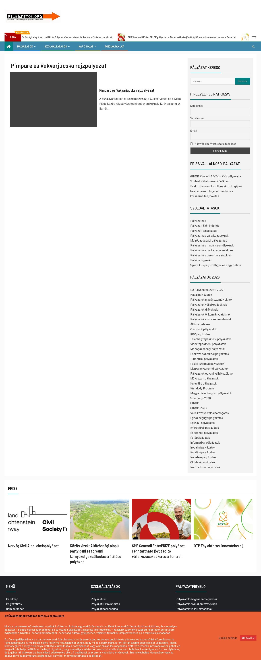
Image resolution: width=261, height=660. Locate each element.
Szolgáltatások (55, 46)
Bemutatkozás (15, 609)
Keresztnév (196, 105)
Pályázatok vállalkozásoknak (208, 304)
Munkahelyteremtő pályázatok (209, 368)
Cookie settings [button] (228, 638)
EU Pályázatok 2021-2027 (206, 290)
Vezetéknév (197, 118)
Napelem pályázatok (203, 457)
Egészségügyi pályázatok (206, 418)
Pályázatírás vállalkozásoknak (209, 235)
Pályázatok (25, 46)
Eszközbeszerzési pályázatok (209, 354)
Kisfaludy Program (202, 388)
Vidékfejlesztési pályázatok (208, 344)
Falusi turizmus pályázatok (207, 364)
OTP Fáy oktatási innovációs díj (218, 545)
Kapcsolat (86, 46)
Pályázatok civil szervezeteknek (211, 319)
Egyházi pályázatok (202, 423)
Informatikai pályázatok (205, 442)
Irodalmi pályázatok (202, 447)
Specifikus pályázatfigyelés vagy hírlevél (216, 265)
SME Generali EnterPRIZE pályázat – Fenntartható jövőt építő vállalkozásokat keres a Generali (183, 37)
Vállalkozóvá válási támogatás (209, 413)
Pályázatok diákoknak (204, 309)
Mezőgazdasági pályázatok (207, 349)
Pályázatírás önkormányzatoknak (211, 255)
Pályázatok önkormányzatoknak (210, 314)
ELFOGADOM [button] (248, 638)
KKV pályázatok (200, 334)
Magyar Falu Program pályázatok (211, 393)
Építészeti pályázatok (204, 433)
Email (193, 130)
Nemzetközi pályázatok (205, 467)
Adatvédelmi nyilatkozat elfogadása (213, 143)
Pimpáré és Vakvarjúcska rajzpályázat (126, 90)
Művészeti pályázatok (204, 378)
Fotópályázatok (200, 437)
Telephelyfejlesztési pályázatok (210, 339)
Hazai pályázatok (201, 294)
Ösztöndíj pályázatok (203, 329)
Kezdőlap (12, 599)
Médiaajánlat (114, 46)
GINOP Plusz (198, 408)
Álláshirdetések (200, 324)
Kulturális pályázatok (203, 383)
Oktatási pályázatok (202, 462)
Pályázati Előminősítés (204, 225)
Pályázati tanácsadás (203, 231)
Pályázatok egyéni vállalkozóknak (211, 373)
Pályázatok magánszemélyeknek (211, 299)
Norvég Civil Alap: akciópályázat (33, 545)
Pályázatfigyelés (201, 260)
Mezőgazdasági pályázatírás (208, 240)
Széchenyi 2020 (200, 398)
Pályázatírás (198, 221)
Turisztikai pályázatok (204, 359)
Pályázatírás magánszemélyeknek (212, 245)
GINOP (194, 403)
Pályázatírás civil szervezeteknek (211, 250)
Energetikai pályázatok (204, 427)
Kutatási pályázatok (202, 452)
